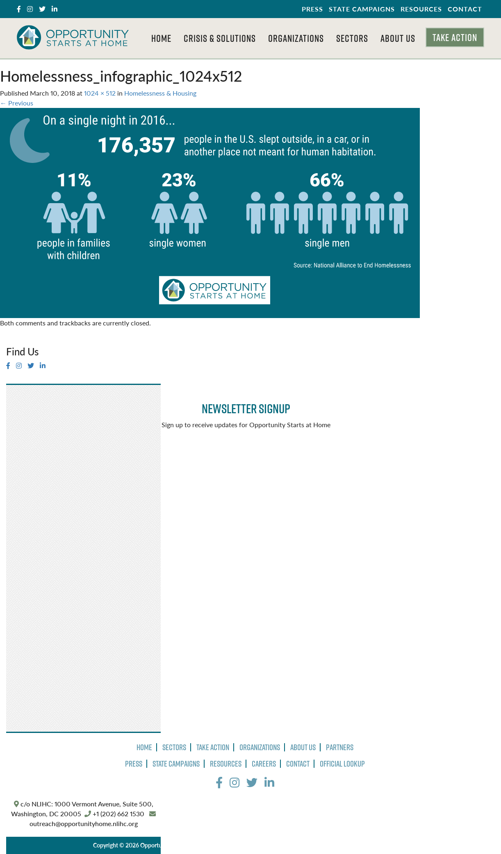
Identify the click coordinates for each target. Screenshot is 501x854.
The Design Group (376, 845)
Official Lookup (342, 763)
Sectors (352, 38)
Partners (339, 747)
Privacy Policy (235, 845)
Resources (421, 9)
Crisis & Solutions (220, 38)
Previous (16, 103)
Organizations (296, 38)
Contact (465, 9)
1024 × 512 (100, 93)
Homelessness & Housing (160, 93)
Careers (264, 763)
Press (312, 9)
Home (161, 38)
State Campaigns (362, 9)
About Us (397, 38)
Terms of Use (275, 845)
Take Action (455, 37)
